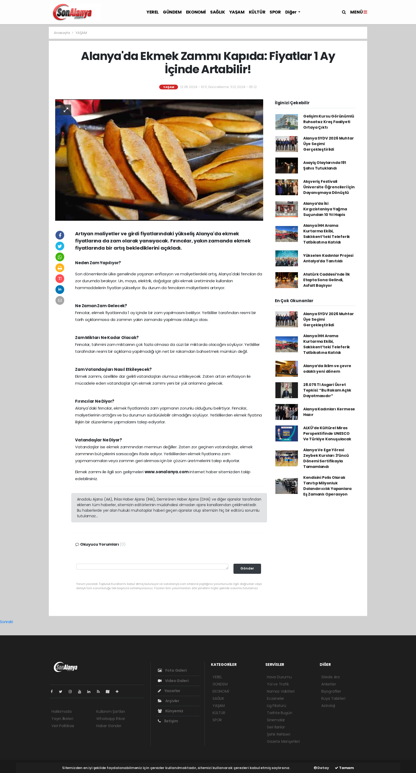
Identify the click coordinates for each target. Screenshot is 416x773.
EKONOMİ (196, 12)
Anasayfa (62, 32)
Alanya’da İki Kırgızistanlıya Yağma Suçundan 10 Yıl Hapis (325, 209)
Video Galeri (173, 680)
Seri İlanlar (276, 727)
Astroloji (328, 705)
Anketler (328, 684)
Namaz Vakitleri (280, 691)
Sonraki (6, 621)
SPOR (275, 12)
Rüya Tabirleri (333, 698)
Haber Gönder (109, 725)
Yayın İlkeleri (62, 718)
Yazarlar (169, 690)
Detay (321, 767)
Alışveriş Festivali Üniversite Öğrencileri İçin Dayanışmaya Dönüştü (329, 187)
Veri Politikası (62, 725)
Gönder (247, 568)
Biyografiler (331, 691)
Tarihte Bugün (279, 712)
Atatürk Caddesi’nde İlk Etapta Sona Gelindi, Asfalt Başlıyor (326, 280)
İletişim (168, 721)
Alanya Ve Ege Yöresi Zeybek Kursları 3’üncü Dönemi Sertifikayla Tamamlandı (326, 458)
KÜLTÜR (257, 12)
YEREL (152, 12)
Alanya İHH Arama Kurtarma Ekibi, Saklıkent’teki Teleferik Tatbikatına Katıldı (326, 234)
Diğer (291, 12)
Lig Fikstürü (276, 705)
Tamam (344, 767)
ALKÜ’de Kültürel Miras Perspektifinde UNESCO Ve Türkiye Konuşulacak (327, 433)
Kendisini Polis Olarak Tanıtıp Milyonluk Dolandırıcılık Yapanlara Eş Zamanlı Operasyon (327, 486)
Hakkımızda (61, 711)
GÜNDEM (172, 12)
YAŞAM (237, 12)
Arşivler (168, 700)
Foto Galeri (172, 670)
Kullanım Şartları (110, 711)
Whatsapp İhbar (110, 718)
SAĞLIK (217, 12)
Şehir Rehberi (278, 734)
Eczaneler (275, 698)
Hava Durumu (279, 677)
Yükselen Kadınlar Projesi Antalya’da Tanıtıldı (328, 258)
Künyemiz (170, 711)
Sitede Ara (330, 677)
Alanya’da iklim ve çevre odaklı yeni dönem (327, 368)
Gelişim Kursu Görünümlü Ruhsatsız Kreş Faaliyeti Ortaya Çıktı (328, 122)
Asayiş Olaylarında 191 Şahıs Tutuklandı (324, 165)
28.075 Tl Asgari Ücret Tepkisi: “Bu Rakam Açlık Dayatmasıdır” (327, 390)
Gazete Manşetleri (283, 741)
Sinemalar (276, 720)
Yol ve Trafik (278, 684)
